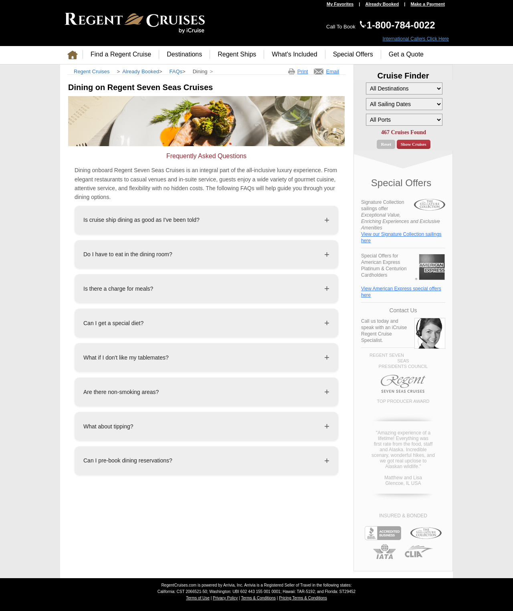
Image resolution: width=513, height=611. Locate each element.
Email (332, 71)
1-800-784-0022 (401, 25)
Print (302, 71)
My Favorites (340, 4)
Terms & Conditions (258, 598)
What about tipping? (108, 426)
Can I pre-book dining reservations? (127, 460)
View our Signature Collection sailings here (401, 237)
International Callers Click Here (416, 39)
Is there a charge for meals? (118, 288)
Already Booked (382, 4)
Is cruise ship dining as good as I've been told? (141, 220)
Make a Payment (427, 4)
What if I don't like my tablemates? (126, 357)
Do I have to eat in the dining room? (127, 254)
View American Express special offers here (401, 292)
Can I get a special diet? (113, 323)
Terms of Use (198, 598)
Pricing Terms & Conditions (303, 598)
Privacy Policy (225, 598)
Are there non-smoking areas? (121, 392)
